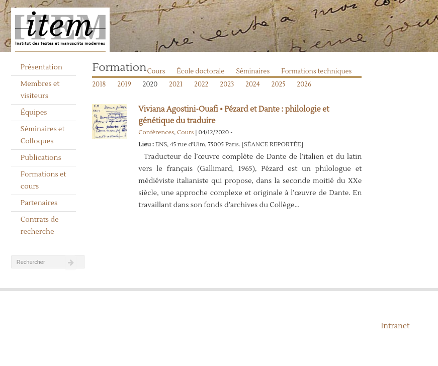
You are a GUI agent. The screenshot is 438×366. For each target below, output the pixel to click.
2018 (99, 84)
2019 (124, 84)
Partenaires (39, 203)
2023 (227, 84)
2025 (279, 84)
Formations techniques (316, 71)
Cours (156, 71)
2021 (176, 84)
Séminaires (253, 71)
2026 (304, 84)
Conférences (156, 132)
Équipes (34, 112)
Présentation (41, 67)
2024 (252, 84)
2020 (150, 84)
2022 (201, 84)
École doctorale (201, 71)
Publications (41, 157)
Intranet (395, 326)
